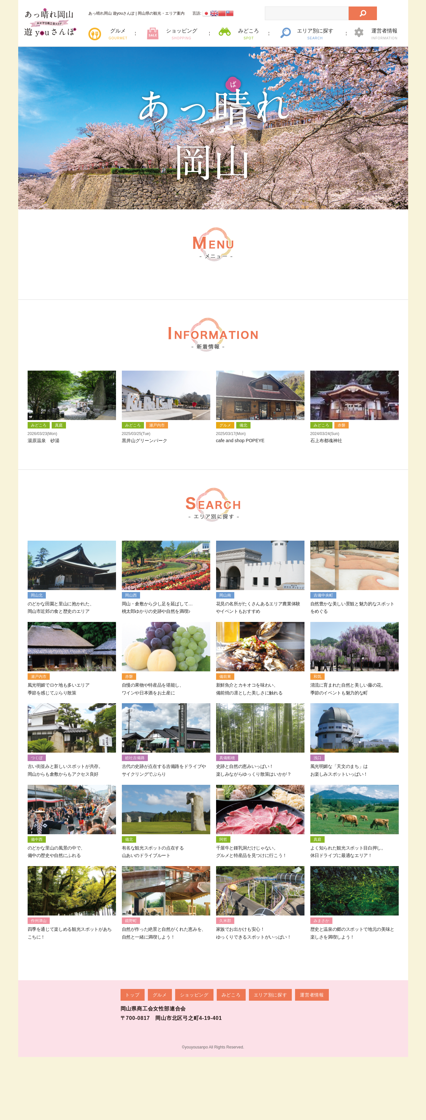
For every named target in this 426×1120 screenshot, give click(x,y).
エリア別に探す (315, 34)
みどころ (248, 34)
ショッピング (181, 34)
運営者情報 (384, 34)
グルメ (118, 34)
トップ (132, 1041)
